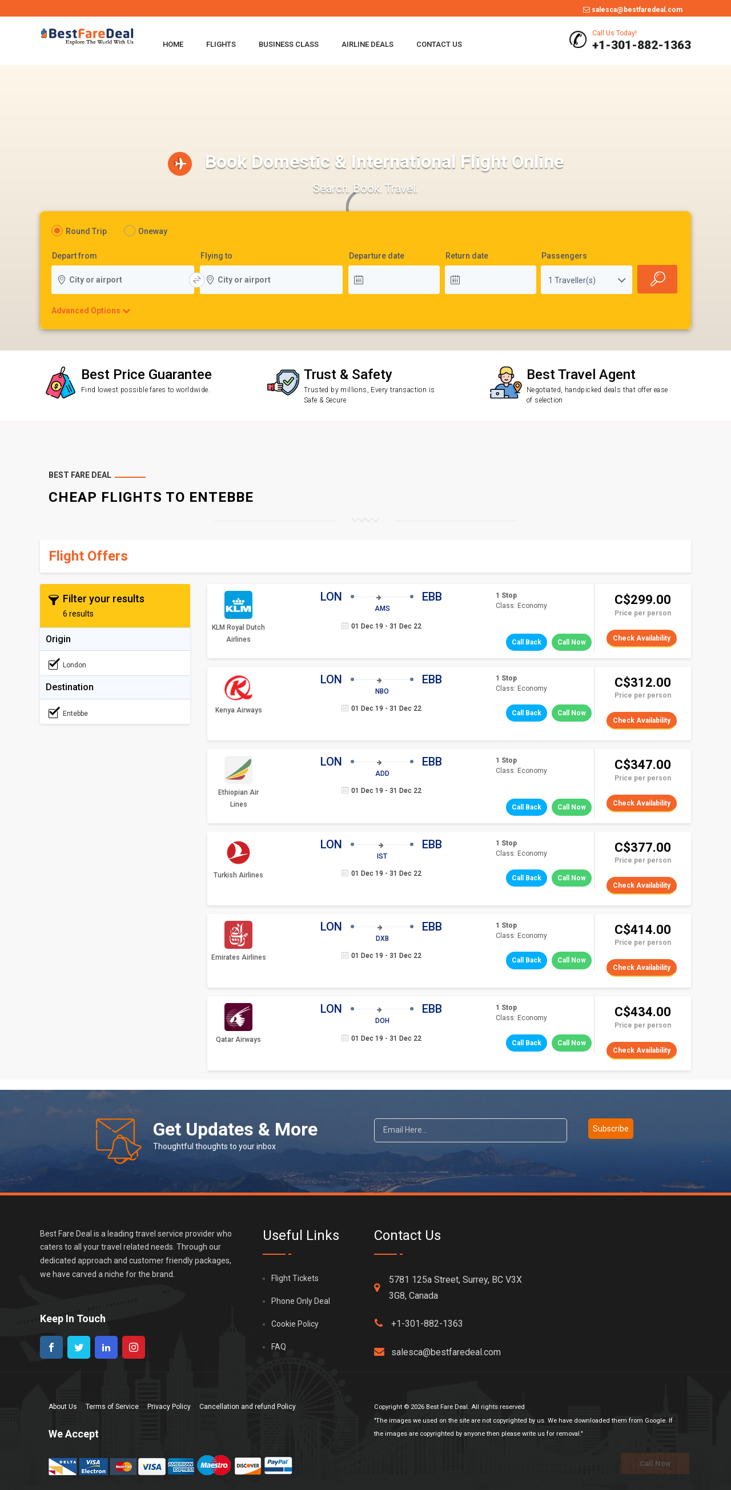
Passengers (564, 256)
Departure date (376, 256)
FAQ (278, 1346)
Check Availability (641, 638)
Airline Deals (367, 44)
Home (173, 44)
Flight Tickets (295, 1278)
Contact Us (439, 44)
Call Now (571, 642)
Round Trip (86, 231)
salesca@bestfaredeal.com (632, 10)
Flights (221, 44)
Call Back (526, 642)
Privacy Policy (169, 1407)
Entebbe (68, 713)
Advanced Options (85, 310)
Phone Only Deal (300, 1301)
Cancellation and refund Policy (247, 1407)
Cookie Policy (295, 1323)
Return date (466, 256)
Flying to (216, 256)
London (67, 664)
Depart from (74, 256)
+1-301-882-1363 (418, 1323)
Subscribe (611, 1128)
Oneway (152, 231)
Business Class (289, 44)
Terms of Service (112, 1407)
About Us (63, 1407)
